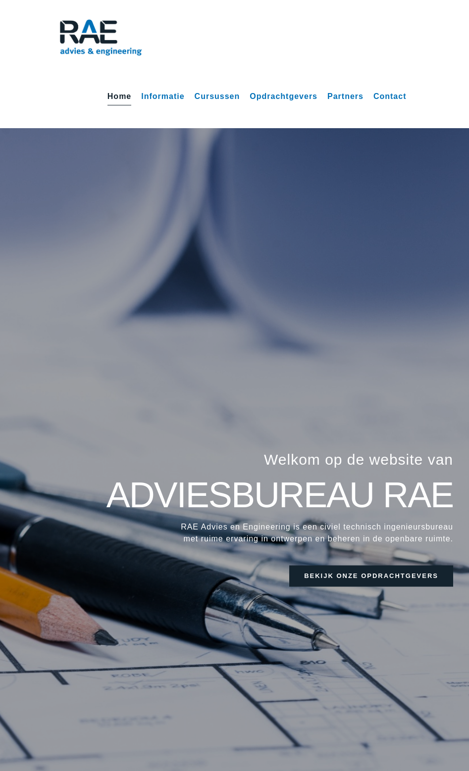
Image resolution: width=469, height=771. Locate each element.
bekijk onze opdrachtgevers (371, 575)
